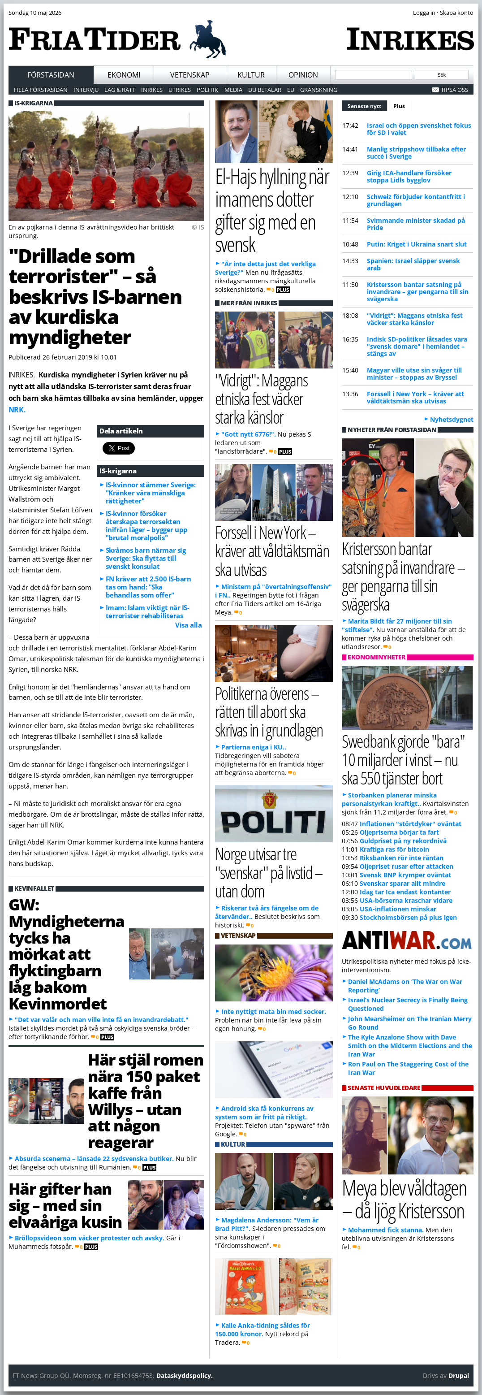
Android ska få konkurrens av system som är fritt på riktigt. (264, 1112)
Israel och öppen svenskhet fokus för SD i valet (419, 129)
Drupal (458, 1375)
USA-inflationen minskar (398, 909)
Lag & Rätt (119, 90)
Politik (207, 90)
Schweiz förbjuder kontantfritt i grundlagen (416, 200)
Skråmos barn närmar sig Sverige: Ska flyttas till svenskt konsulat (146, 558)
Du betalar (264, 90)
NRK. (17, 410)
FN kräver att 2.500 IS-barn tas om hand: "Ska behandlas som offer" (148, 586)
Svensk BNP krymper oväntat (405, 875)
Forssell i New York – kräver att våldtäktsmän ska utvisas (415, 397)
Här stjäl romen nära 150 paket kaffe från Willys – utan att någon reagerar (145, 1100)
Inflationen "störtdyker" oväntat (410, 823)
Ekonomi (124, 75)
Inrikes (152, 90)
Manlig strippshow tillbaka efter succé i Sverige (416, 152)
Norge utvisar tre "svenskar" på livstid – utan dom (269, 871)
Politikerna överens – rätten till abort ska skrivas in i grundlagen (269, 711)
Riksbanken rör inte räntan (401, 857)
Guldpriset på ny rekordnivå (403, 840)
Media (233, 90)
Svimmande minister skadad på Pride (416, 224)
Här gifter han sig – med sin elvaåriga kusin (65, 1205)
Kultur (251, 75)
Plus (399, 106)
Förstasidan (50, 75)
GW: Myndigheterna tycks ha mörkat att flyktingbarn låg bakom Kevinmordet (67, 953)
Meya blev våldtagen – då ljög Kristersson (404, 1199)
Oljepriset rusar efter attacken (406, 866)
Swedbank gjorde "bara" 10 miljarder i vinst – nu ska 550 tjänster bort (403, 759)
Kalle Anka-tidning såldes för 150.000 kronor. (262, 1329)
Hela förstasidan (41, 90)
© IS (198, 227)
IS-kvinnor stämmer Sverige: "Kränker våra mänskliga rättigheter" (151, 492)
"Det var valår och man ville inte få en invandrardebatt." (102, 1019)
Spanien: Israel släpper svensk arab (413, 264)
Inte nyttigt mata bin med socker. (273, 1011)
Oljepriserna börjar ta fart (399, 832)
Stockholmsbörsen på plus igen (408, 917)
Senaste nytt (367, 104)
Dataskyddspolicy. (184, 1375)
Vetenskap (190, 75)
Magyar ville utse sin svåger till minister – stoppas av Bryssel (414, 373)
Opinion (303, 75)
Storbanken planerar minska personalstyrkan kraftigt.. (389, 799)
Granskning (318, 90)
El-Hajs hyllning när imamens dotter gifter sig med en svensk (272, 209)
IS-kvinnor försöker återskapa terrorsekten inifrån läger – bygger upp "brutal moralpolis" (147, 525)
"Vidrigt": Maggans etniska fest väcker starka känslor (415, 319)
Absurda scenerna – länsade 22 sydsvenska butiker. (94, 1158)
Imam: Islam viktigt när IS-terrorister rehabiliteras (147, 611)
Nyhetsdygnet (451, 419)
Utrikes (179, 90)
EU (290, 90)
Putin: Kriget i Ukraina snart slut (417, 244)
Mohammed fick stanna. (386, 1230)
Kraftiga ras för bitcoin (394, 849)
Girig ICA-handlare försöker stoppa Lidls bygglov (409, 176)
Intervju (86, 90)
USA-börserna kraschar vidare (406, 900)
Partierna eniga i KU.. (253, 747)
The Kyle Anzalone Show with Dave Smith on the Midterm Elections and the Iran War (410, 1045)
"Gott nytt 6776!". (248, 434)
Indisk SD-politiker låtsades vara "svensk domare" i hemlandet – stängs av (417, 346)
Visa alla (188, 624)
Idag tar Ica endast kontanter (405, 892)
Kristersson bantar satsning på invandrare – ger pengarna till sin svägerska (418, 291)
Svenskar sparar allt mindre (402, 883)
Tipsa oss (454, 90)
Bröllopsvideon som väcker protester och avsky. (89, 1238)
